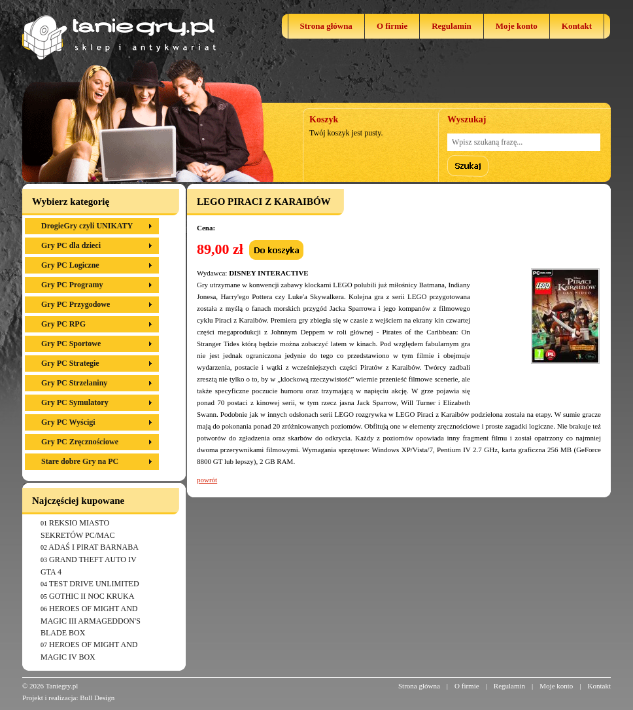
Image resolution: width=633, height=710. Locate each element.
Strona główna (326, 26)
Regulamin (451, 26)
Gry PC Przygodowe (75, 304)
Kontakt (577, 26)
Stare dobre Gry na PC (79, 461)
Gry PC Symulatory (75, 402)
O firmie (392, 26)
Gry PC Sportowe (71, 343)
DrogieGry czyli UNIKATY (87, 225)
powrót (207, 480)
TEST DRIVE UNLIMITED (94, 583)
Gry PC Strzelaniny (74, 382)
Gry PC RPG (63, 323)
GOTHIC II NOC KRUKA (91, 596)
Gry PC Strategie (70, 363)
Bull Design (97, 697)
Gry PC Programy (72, 284)
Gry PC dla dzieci (71, 245)
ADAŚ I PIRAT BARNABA (93, 547)
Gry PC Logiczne (70, 265)
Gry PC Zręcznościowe (79, 441)
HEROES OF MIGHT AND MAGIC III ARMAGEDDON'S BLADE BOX (91, 620)
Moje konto (517, 26)
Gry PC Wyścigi (68, 422)
